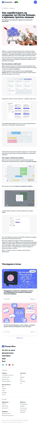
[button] (35, 2)
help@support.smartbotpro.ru (16, 422)
